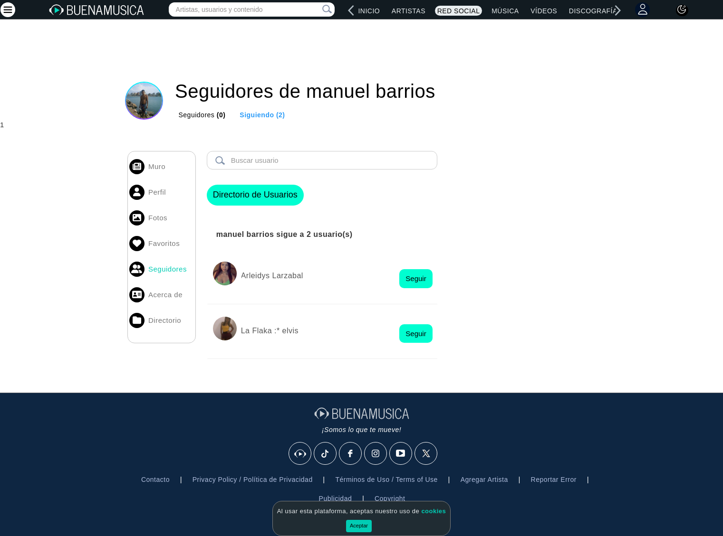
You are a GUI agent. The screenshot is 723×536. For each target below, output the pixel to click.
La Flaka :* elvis (270, 331)
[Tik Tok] (325, 453)
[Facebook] (350, 453)
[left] (351, 10)
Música (505, 11)
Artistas (408, 11)
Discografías (595, 11)
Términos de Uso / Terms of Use (386, 479)
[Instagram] (376, 453)
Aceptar (359, 525)
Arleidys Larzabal (272, 276)
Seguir (415, 278)
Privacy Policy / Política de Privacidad (253, 479)
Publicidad (335, 498)
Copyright (390, 498)
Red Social (458, 11)
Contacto (155, 479)
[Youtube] (401, 453)
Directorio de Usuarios (255, 194)
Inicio (369, 11)
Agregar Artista (484, 479)
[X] (426, 453)
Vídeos (543, 11)
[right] (617, 10)
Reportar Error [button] (554, 479)
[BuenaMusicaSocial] (300, 453)
